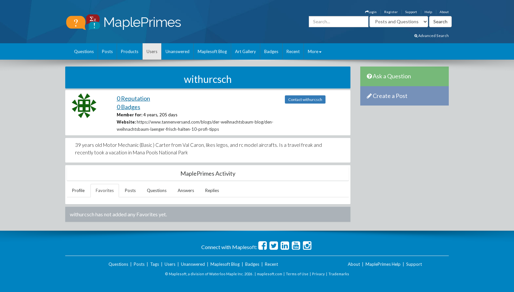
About (444, 12)
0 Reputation (133, 98)
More (315, 51)
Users (152, 51)
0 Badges (128, 106)
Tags (154, 264)
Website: (126, 122)
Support (411, 12)
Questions (84, 51)
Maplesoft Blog (212, 51)
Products (129, 51)
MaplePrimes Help (383, 264)
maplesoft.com (269, 274)
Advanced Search (431, 35)
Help (428, 12)
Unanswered (177, 51)
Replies (212, 190)
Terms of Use (297, 274)
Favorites (105, 190)
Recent (293, 51)
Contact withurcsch (305, 99)
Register (391, 12)
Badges (271, 51)
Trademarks (338, 274)
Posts (107, 51)
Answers (186, 190)
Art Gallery (245, 51)
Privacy (318, 274)
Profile (78, 190)
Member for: (129, 114)
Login (371, 12)
